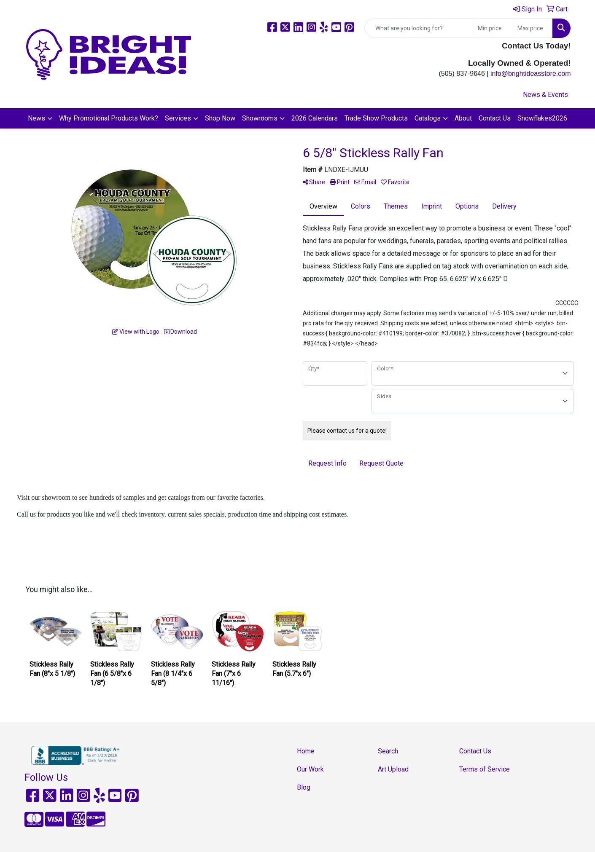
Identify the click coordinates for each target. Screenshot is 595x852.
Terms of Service (484, 769)
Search (388, 751)
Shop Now (220, 118)
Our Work (310, 769)
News (36, 118)
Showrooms (259, 118)
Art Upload (393, 769)
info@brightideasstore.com (530, 73)
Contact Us (495, 118)
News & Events (545, 95)
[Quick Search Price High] (533, 28)
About (463, 118)
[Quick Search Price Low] (493, 28)
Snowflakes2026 (542, 118)
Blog (303, 787)
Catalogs (428, 118)
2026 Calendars (314, 118)
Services (178, 118)
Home (306, 751)
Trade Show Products (376, 118)
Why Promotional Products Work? (108, 118)
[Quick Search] (419, 28)
